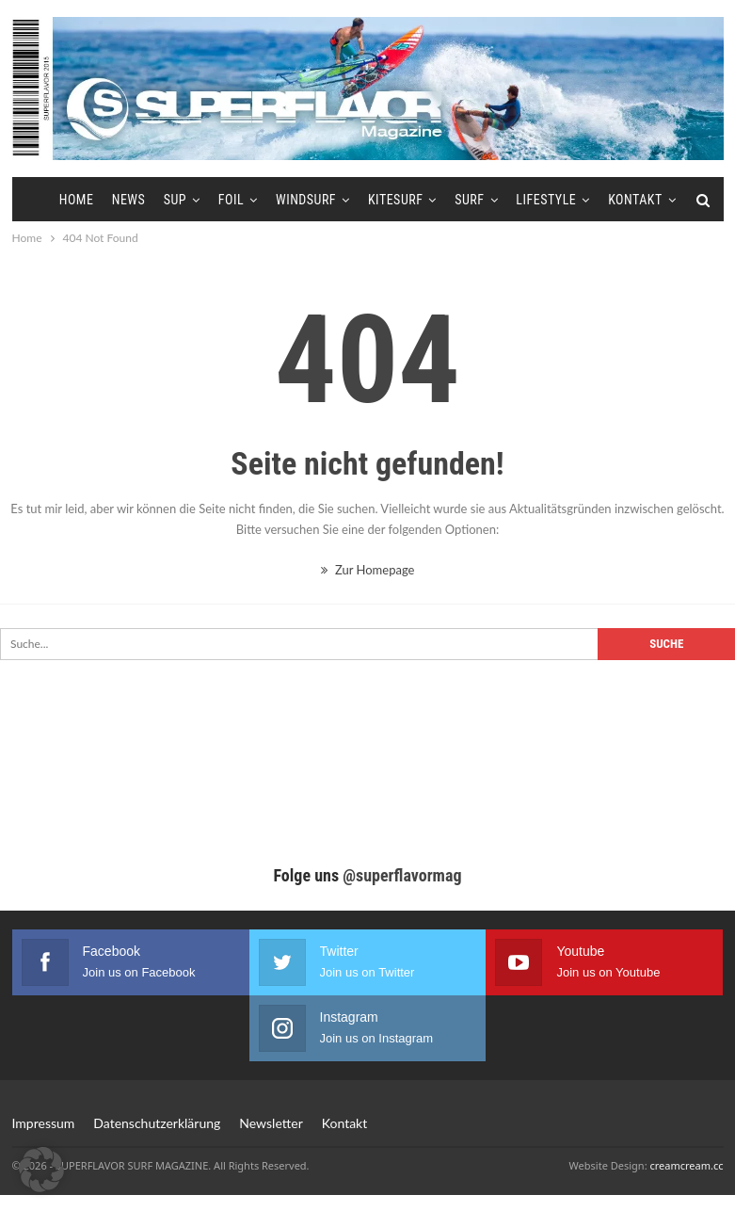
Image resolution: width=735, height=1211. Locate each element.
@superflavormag (402, 875)
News (129, 199)
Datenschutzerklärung (156, 1123)
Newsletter (270, 1123)
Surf (469, 199)
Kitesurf (395, 199)
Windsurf (306, 199)
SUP (175, 199)
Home (76, 199)
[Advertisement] (368, 779)
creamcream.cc (686, 1165)
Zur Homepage (368, 569)
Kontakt (635, 199)
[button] (41, 1169)
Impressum (43, 1123)
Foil (231, 199)
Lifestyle (546, 199)
